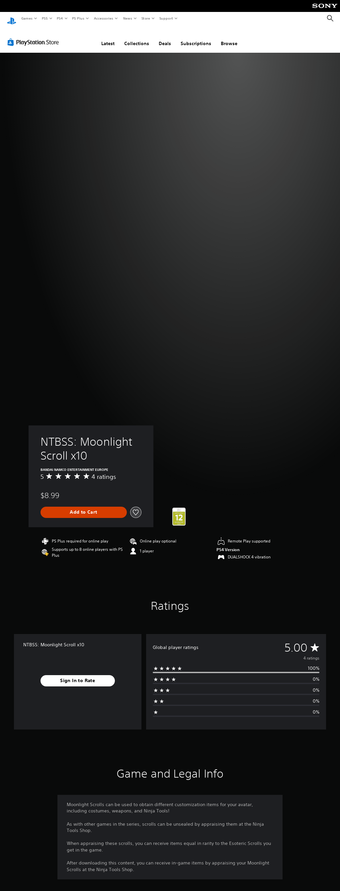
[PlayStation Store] (34, 36)
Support (166, 18)
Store (145, 18)
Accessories (103, 18)
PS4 (59, 18)
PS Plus (78, 18)
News (127, 18)
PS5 (45, 18)
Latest (108, 37)
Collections (136, 37)
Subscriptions (196, 37)
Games (26, 18)
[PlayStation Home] (11, 18)
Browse (229, 37)
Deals (165, 37)
